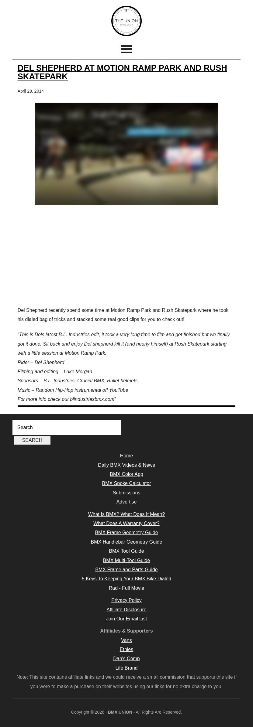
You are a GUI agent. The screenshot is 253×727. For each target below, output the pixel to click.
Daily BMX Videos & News (126, 465)
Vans (126, 640)
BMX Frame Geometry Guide (126, 532)
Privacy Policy (126, 600)
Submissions (126, 492)
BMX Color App (126, 474)
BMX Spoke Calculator (126, 483)
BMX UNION (126, 21)
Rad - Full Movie (126, 588)
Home (126, 455)
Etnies (126, 649)
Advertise (126, 501)
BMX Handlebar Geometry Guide (126, 541)
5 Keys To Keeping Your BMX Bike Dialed (126, 578)
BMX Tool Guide (126, 551)
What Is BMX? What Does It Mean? (126, 514)
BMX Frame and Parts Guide (126, 569)
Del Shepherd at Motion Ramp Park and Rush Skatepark (122, 72)
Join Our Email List (126, 618)
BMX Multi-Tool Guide (126, 560)
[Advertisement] (127, 257)
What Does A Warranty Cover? (126, 523)
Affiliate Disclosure (126, 609)
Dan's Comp (126, 658)
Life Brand (127, 668)
